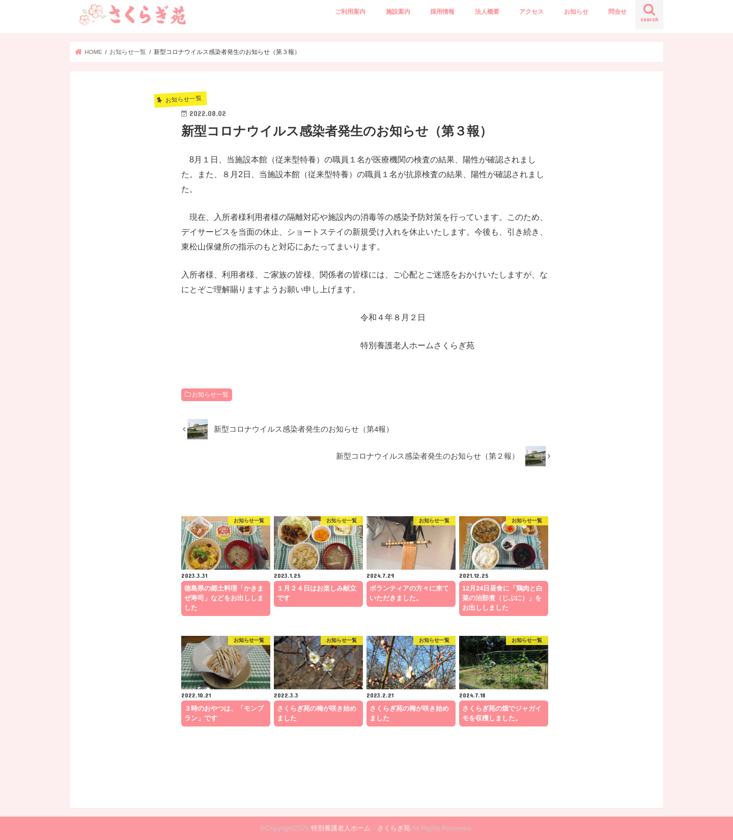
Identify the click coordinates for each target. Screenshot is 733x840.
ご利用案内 (350, 11)
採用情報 (442, 11)
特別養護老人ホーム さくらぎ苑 (360, 828)
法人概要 (487, 11)
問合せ (617, 11)
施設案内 (398, 11)
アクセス (531, 11)
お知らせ (576, 11)
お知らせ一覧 (210, 394)
